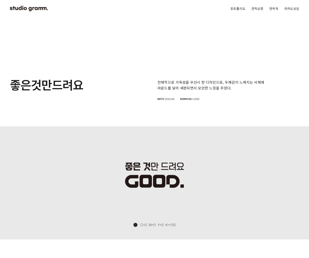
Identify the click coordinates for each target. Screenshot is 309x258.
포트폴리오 (237, 8)
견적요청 (257, 8)
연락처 (273, 8)
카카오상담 (291, 8)
